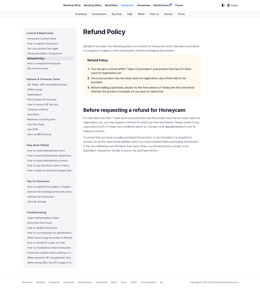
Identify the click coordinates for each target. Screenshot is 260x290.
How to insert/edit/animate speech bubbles (50, 155)
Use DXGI (32, 129)
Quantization (34, 94)
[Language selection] (232, 5)
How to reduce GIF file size (42, 104)
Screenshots (99, 14)
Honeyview (143, 5)
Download (81, 14)
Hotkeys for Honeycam (40, 196)
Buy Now (117, 14)
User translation (148, 282)
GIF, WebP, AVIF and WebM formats (47, 84)
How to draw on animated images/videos (50, 170)
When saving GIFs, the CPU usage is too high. (50, 262)
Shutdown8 (101, 282)
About (114, 282)
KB (161, 282)
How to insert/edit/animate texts (46, 150)
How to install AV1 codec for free (46, 242)
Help (129, 14)
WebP (141, 14)
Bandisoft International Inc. (226, 282)
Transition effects (37, 109)
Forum (179, 5)
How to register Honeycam (42, 43)
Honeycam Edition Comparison (44, 53)
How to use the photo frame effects (48, 165)
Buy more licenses (37, 68)
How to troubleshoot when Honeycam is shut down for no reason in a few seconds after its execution (50, 247)
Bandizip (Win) (72, 5)
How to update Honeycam (42, 227)
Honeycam (127, 5)
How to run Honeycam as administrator (49, 232)
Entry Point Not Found (39, 222)
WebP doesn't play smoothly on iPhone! (49, 237)
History (168, 14)
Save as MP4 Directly (39, 134)
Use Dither (33, 114)
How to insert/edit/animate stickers (47, 160)
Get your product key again (42, 48)
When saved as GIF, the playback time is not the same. (50, 257)
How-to (154, 14)
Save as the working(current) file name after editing (50, 191)
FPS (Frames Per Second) (41, 99)
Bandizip (40, 282)
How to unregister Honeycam (44, 63)
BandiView (111, 5)
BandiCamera (163, 5)
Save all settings (36, 201)
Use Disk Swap (35, 124)
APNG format (34, 89)
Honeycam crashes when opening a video (50, 252)
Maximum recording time (41, 119)
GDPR (134, 282)
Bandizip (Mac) (93, 5)
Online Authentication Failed (43, 217)
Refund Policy (35, 58)
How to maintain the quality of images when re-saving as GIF (50, 186)
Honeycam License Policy (41, 38)
